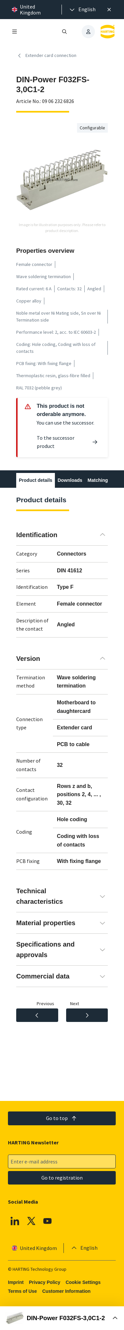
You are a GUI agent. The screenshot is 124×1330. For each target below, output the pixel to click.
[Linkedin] (15, 1221)
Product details (35, 480)
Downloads (70, 480)
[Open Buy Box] (62, 1318)
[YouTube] (48, 1221)
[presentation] (82, 9)
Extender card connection (46, 55)
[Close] (109, 9)
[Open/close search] (64, 31)
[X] (31, 1221)
